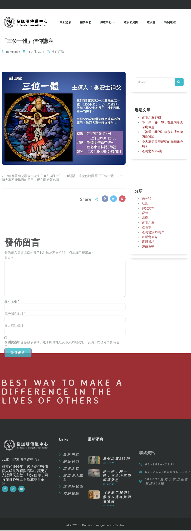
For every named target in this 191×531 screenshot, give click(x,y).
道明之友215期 (152, 121)
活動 (145, 238)
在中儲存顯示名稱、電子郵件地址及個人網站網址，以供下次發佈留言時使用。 (61, 404)
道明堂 (151, 22)
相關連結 (170, 22)
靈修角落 (148, 282)
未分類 (146, 234)
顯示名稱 (11, 362)
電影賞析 (148, 277)
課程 (145, 248)
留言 (8, 318)
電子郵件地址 (15, 374)
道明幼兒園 (131, 22)
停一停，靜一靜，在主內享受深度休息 (117, 507)
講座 (145, 253)
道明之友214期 (152, 155)
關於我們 (85, 22)
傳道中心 (107, 23)
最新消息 (65, 22)
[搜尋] (179, 83)
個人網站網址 (14, 386)
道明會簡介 (150, 272)
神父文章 (148, 243)
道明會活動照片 (153, 267)
